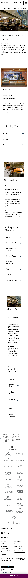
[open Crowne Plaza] (10, 437)
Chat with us (4, 546)
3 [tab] (14, 29)
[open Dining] (7, 442)
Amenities (6, 8)
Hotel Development (19, 543)
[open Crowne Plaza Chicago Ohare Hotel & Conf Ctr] (14, 439)
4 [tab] (15, 29)
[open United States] (15, 434)
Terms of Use (4, 548)
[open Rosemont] (16, 436)
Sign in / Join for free (18, 3)
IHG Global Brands (5, 543)
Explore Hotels (18, 546)
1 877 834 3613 (20, 559)
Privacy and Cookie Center (6, 551)
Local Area (22, 8)
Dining (14, 8)
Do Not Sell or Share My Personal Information (20, 551)
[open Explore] (6, 434)
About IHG (3, 541)
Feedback (3, 554)
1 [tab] (12, 29)
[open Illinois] (7, 436)
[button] (26, 3)
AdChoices (17, 548)
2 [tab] (13, 29)
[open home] (1, 438)
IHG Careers (17, 541)
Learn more (5, 572)
